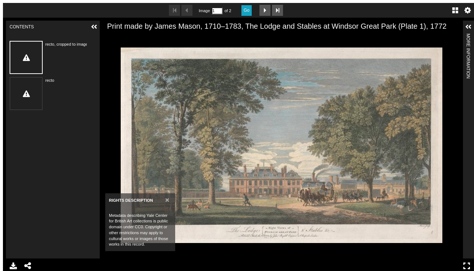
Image (204, 10)
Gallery (455, 10)
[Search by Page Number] (217, 10)
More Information (468, 37)
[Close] (167, 200)
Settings (467, 10)
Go (247, 10)
